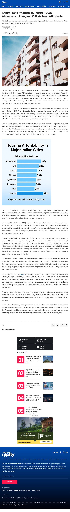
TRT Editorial (6, 26)
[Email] (9, 33)
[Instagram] (44, 340)
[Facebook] (26, 340)
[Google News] (57, 452)
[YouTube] (53, 452)
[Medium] (44, 347)
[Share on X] (6, 33)
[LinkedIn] (26, 347)
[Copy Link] (13, 33)
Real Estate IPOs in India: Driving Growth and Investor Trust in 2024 (33, 386)
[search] (59, 2)
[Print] (16, 33)
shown (22, 274)
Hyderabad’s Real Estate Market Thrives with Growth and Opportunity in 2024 (33, 398)
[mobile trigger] (66, 2)
